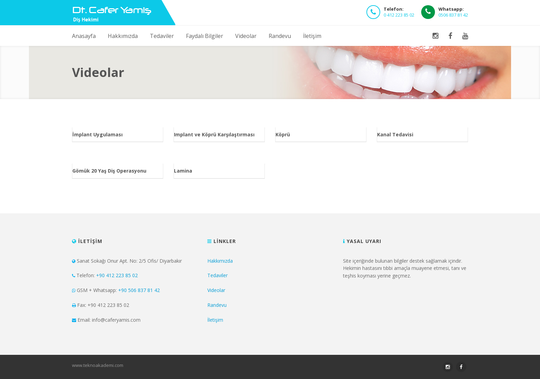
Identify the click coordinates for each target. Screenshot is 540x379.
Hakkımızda (123, 36)
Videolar (246, 36)
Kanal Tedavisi (395, 134)
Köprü (283, 134)
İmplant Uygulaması (97, 134)
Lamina (183, 170)
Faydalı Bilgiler (204, 36)
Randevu (280, 36)
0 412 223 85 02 (399, 15)
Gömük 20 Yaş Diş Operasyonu (109, 170)
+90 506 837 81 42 (139, 290)
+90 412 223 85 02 (117, 275)
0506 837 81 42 (453, 15)
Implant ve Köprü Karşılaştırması (214, 134)
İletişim (312, 36)
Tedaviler (162, 36)
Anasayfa (84, 36)
